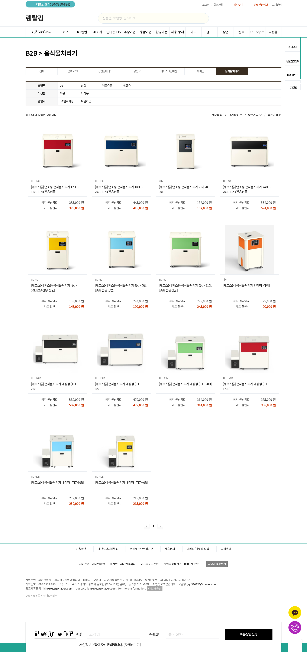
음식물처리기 (232, 71)
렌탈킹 (34, 18)
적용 (62, 93)
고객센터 (276, 5)
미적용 (85, 93)
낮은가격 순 (255, 115)
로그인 (205, 5)
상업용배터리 (105, 71)
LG (61, 85)
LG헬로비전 (67, 101)
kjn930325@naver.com (202, 618)
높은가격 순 (274, 115)
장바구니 (238, 5)
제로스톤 (107, 85)
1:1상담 (291, 87)
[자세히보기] (132, 644)
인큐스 (127, 85)
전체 (41, 71)
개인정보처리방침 (108, 583)
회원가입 (218, 5)
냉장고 (136, 71)
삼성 (83, 85)
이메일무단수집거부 (141, 583)
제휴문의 (170, 583)
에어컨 (200, 71)
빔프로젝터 (73, 71)
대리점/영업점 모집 (198, 583)
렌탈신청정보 (261, 5)
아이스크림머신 (169, 71)
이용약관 (81, 583)
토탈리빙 (86, 101)
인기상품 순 (235, 115)
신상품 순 (217, 115)
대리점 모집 (292, 70)
